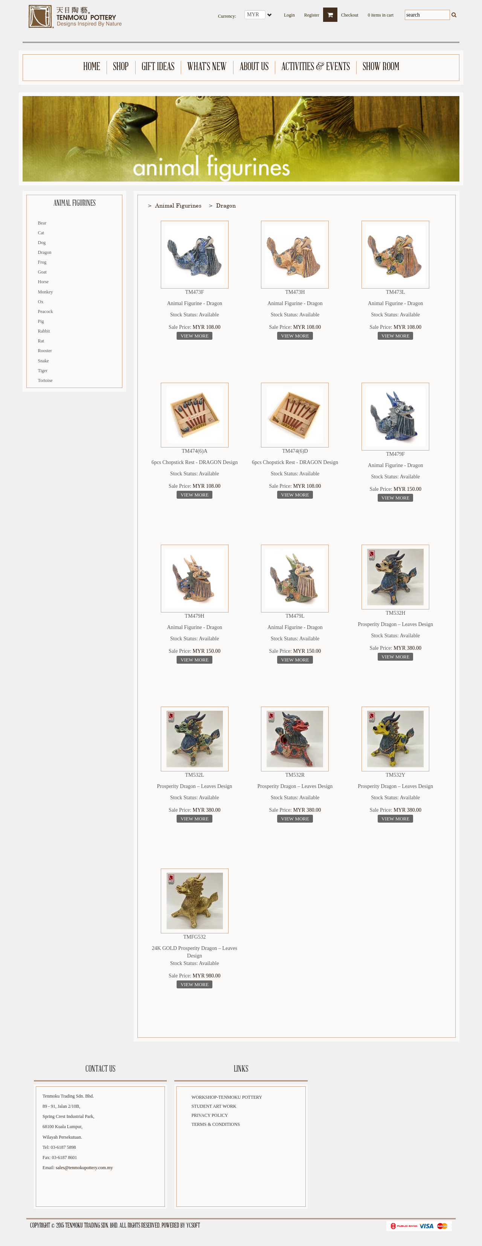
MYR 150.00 (407, 489)
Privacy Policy (209, 1115)
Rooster (45, 350)
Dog (42, 242)
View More (194, 336)
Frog (42, 262)
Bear (42, 223)
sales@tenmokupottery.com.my (84, 1167)
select (270, 15)
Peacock (45, 311)
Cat (41, 232)
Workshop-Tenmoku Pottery (226, 1097)
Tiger (43, 370)
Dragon (45, 252)
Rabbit (44, 331)
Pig (41, 321)
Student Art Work (213, 1106)
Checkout (349, 12)
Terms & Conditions (215, 1124)
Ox (41, 301)
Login (289, 12)
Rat (41, 341)
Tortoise (45, 380)
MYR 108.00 (207, 327)
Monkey (45, 292)
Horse (43, 281)
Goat (42, 272)
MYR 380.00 (407, 648)
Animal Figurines (178, 205)
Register (311, 12)
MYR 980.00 (207, 976)
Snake (43, 360)
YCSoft (193, 1225)
